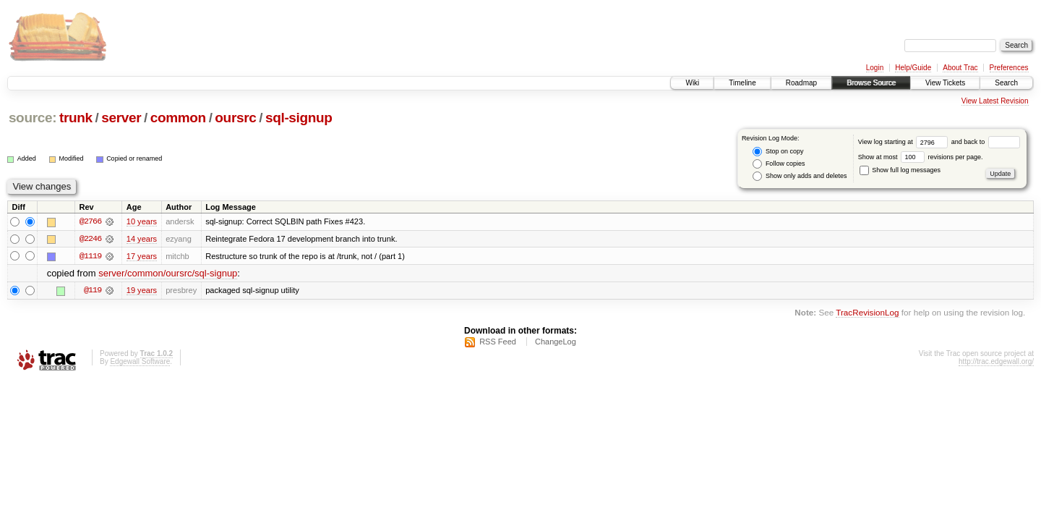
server (121, 117)
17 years (142, 256)
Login (874, 68)
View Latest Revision (995, 101)
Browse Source (871, 83)
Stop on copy (778, 151)
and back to (985, 141)
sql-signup (299, 117)
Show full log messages (900, 170)
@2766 (90, 221)
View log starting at (904, 141)
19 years (142, 291)
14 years (142, 238)
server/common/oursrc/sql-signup (167, 273)
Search (1006, 83)
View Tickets (945, 83)
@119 (92, 291)
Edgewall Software (140, 362)
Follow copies (779, 164)
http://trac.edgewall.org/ (996, 362)
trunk (76, 117)
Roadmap (801, 83)
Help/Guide (913, 68)
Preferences (1009, 68)
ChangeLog (555, 342)
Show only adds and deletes (800, 176)
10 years (142, 221)
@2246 (90, 239)
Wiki (692, 83)
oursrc (235, 117)
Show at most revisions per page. (920, 157)
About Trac (960, 68)
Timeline (742, 83)
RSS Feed (497, 342)
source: (32, 117)
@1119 (90, 256)
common (178, 117)
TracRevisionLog (867, 313)
